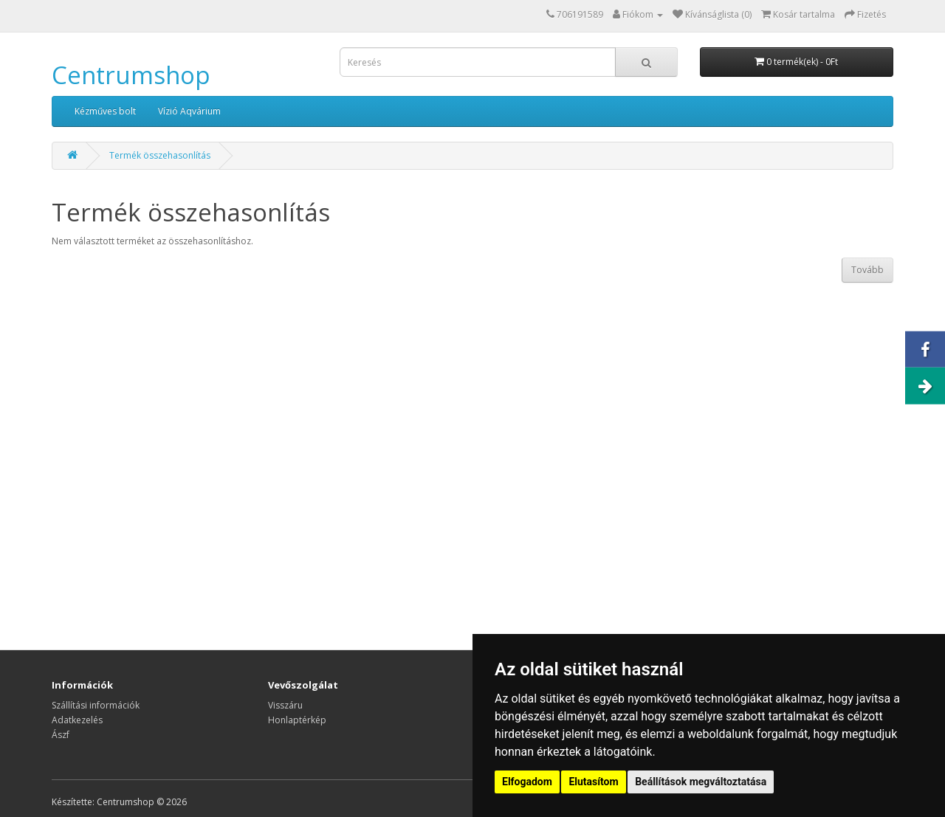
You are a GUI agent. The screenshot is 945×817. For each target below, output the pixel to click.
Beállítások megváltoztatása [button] (700, 781)
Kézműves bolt (105, 111)
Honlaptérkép (297, 720)
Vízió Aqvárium (189, 111)
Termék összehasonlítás (159, 155)
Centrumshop (131, 75)
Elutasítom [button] (593, 781)
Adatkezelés (77, 720)
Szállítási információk (96, 705)
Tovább (867, 269)
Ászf (60, 734)
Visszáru (285, 705)
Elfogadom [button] (527, 781)
